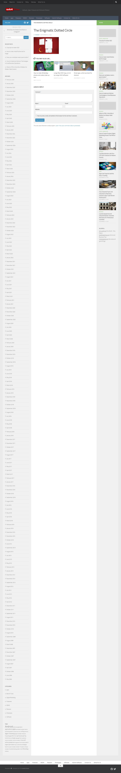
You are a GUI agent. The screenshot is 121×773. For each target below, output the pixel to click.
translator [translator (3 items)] (7, 749)
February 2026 (10, 79)
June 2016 (9, 509)
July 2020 (9, 327)
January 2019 (10, 393)
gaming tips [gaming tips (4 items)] (19, 736)
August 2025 (10, 103)
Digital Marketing (11, 697)
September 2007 (11, 660)
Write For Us (41, 2)
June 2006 (9, 675)
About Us (12, 2)
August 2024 (10, 149)
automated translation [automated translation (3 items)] (20, 729)
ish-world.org (102, 231)
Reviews (31, 18)
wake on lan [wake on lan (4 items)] (19, 749)
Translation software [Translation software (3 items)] (24, 746)
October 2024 (10, 141)
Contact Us (20, 2)
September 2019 (11, 362)
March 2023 (10, 211)
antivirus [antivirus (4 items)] (15, 727)
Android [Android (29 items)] (9, 726)
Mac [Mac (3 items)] (20, 738)
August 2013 (10, 551)
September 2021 (11, 273)
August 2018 (10, 412)
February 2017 (10, 478)
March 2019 (10, 385)
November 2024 (11, 137)
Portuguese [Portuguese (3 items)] (16, 742)
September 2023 (11, 192)
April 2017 (9, 470)
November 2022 (11, 226)
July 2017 (9, 459)
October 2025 (10, 95)
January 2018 (10, 435)
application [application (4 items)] (19, 727)
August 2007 (10, 664)
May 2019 (9, 377)
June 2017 (9, 462)
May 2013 (9, 563)
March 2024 (10, 168)
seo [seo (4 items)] (19, 744)
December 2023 (11, 180)
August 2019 (10, 366)
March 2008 (10, 644)
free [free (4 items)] (13, 736)
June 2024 (9, 157)
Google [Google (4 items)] (13, 738)
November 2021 (11, 265)
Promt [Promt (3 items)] (20, 742)
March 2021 (10, 296)
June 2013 (9, 559)
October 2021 (10, 269)
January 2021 (10, 304)
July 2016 (9, 505)
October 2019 (10, 358)
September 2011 (11, 613)
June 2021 (9, 284)
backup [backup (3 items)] (26, 729)
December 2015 (11, 532)
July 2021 (9, 281)
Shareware (39, 18)
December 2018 (11, 397)
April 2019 (9, 381)
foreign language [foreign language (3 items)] (8, 736)
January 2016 (10, 528)
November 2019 (11, 354)
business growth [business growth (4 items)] (9, 731)
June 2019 (9, 373)
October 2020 (10, 315)
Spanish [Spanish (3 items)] (6, 746)
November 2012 (11, 578)
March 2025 (10, 122)
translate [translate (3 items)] (13, 746)
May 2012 (9, 598)
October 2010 (10, 629)
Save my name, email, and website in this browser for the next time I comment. (57, 116)
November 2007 (11, 652)
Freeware (18, 18)
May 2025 (9, 114)
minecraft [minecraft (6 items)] (23, 740)
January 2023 (10, 219)
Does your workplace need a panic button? (18, 57)
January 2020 (10, 346)
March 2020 (10, 339)
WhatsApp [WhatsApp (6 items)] (25, 749)
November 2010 (11, 625)
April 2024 (9, 165)
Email (67, 103)
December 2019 (11, 350)
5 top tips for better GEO (13, 47)
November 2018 (11, 401)
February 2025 (10, 126)
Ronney (37, 35)
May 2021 (9, 288)
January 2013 (10, 571)
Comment (38, 92)
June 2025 (9, 110)
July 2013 (9, 555)
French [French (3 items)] (15, 736)
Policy (27, 2)
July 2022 (9, 238)
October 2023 (10, 188)
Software (47, 18)
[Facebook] (25, 23)
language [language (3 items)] (17, 738)
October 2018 (10, 404)
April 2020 (9, 335)
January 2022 (10, 257)
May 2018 (9, 424)
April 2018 (9, 428)
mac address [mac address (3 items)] (23, 738)
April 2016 (9, 517)
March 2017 (10, 474)
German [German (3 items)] (10, 738)
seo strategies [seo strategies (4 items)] (23, 744)
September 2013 (11, 547)
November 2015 (11, 536)
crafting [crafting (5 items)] (22, 731)
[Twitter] (28, 23)
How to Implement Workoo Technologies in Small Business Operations (107, 95)
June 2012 (9, 594)
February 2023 (10, 215)
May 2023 (9, 207)
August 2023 (10, 196)
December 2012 (11, 575)
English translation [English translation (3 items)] (18, 733)
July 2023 (9, 199)
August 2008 (10, 640)
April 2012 (9, 602)
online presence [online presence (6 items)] (9, 742)
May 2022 (9, 246)
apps (12, 18)
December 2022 (11, 223)
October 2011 (10, 609)
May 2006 (9, 679)
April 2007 (9, 667)
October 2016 (10, 493)
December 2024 (11, 134)
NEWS (25, 18)
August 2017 (10, 455)
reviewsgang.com (103, 239)
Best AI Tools (10, 693)
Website (37, 109)
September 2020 (11, 319)
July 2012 (9, 590)
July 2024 (9, 153)
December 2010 (11, 621)
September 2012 (11, 582)
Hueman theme (25, 768)
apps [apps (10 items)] (14, 729)
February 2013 (10, 567)
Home (5, 2)
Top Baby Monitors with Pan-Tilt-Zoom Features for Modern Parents (107, 155)
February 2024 (10, 172)
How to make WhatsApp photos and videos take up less (41, 75)
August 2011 (10, 617)
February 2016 (10, 524)
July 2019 (9, 370)
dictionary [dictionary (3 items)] (26, 731)
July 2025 (9, 107)
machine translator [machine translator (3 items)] (16, 740)
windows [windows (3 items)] (6, 751)
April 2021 (9, 292)
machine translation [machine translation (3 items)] (9, 740)
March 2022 (10, 254)
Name (37, 103)
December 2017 (11, 439)
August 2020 (10, 323)
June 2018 (9, 420)
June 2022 (9, 242)
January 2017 (10, 482)
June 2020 (9, 331)
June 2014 (9, 544)
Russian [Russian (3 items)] (23, 742)
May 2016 (9, 513)
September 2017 (11, 451)
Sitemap (33, 2)
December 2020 (11, 308)
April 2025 (9, 118)
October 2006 (10, 671)
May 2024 (9, 161)
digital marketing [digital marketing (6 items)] (9, 733)
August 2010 (10, 633)
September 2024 (11, 145)
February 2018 (10, 431)
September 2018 (11, 408)
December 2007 (11, 648)
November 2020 (11, 312)
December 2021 (11, 261)
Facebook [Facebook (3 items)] (24, 733)
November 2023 (11, 184)
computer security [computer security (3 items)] (16, 731)
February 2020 (10, 342)
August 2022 (10, 234)
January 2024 (10, 176)
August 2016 (10, 501)
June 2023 (9, 203)
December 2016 (11, 486)
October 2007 (10, 656)
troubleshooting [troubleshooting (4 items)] (13, 749)
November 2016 (11, 489)
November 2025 (11, 91)
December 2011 (11, 606)
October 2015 (10, 540)
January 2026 (10, 83)
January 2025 (10, 130)
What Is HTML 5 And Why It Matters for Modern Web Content (106, 115)
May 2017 (9, 466)
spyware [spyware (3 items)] (10, 746)
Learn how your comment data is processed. (68, 125)
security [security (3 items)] (16, 744)
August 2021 (10, 277)
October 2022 (10, 230)
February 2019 (10, 389)
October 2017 (10, 447)
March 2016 (10, 520)
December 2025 (11, 87)
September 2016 (11, 497)
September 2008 (11, 636)
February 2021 (10, 300)
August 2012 (10, 586)
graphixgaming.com (104, 235)
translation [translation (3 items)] (18, 746)
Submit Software (57, 18)
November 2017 (11, 443)
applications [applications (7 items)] (8, 729)
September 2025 (11, 99)
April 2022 (9, 250)
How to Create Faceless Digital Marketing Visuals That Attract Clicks (107, 135)
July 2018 (9, 416)
